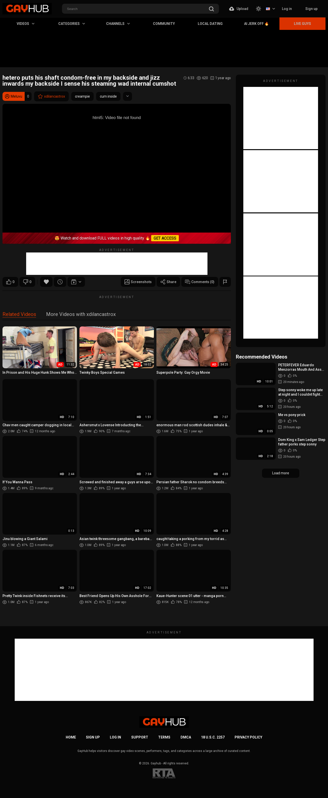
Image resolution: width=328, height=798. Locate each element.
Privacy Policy (248, 737)
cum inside (108, 96)
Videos (25, 24)
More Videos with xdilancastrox (81, 314)
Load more (280, 473)
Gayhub (156, 763)
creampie (82, 96)
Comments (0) (199, 281)
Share (168, 281)
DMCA (186, 737)
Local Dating (210, 24)
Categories (71, 24)
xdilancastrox (51, 96)
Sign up (311, 9)
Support (139, 737)
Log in (287, 9)
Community (164, 24)
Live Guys (302, 24)
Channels (118, 24)
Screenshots (138, 281)
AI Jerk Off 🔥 (256, 24)
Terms (164, 737)
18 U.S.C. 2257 (213, 737)
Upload (238, 8)
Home (71, 737)
